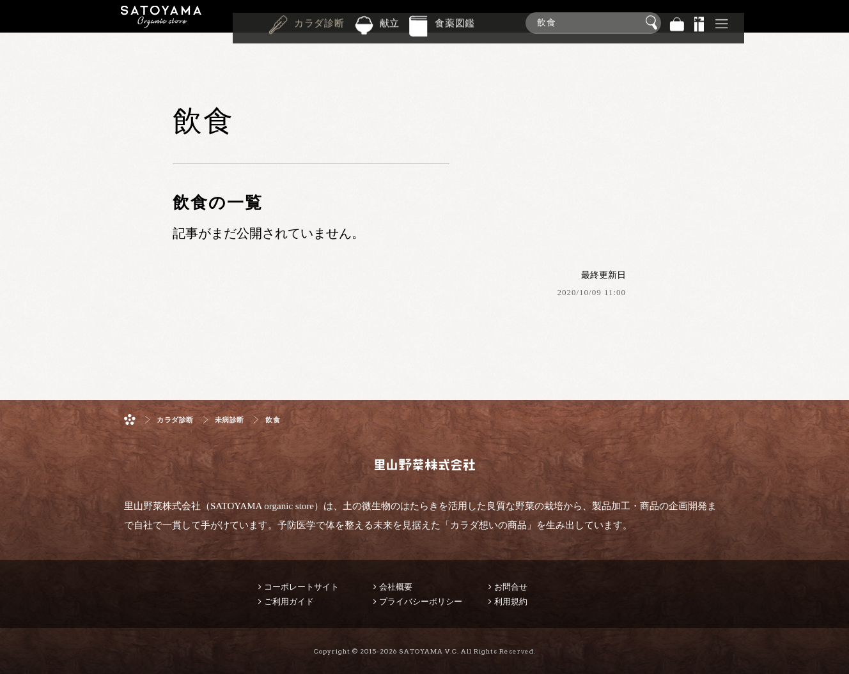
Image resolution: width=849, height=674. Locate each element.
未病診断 (229, 420)
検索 (653, 23)
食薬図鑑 (455, 22)
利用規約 (510, 601)
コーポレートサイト (301, 587)
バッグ (677, 22)
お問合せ (510, 587)
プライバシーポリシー (420, 601)
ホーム (130, 419)
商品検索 (836, 20)
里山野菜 (161, 22)
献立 (390, 22)
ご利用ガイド (289, 601)
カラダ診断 (319, 22)
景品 (699, 22)
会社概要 (395, 587)
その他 (721, 22)
